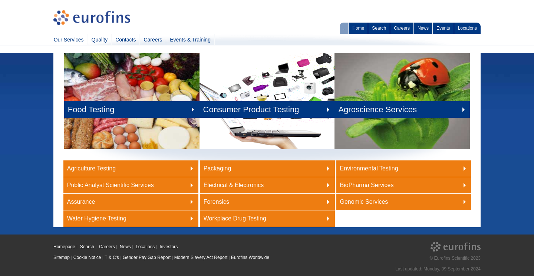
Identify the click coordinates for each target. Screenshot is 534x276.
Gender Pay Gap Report (147, 257)
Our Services (69, 40)
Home (358, 28)
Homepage (64, 246)
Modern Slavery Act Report (200, 257)
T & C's (112, 257)
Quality (100, 40)
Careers (402, 28)
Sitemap (61, 257)
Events (443, 28)
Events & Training (190, 40)
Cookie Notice (87, 257)
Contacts (125, 40)
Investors (168, 246)
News (423, 28)
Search (379, 28)
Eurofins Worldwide (250, 257)
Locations (467, 28)
